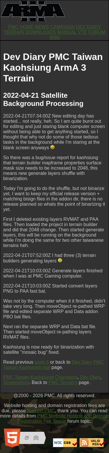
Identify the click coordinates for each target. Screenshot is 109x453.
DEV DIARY (88, 26)
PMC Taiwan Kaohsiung (28, 377)
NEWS (42, 26)
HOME (27, 26)
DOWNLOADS (40, 32)
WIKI (54, 37)
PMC (13, 26)
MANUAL (67, 32)
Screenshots (16, 382)
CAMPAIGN (62, 26)
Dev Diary (90, 377)
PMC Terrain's (63, 382)
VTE (82, 32)
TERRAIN (14, 32)
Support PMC (41, 410)
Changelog (66, 377)
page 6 (42, 362)
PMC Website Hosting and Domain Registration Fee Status (63, 418)
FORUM (97, 32)
